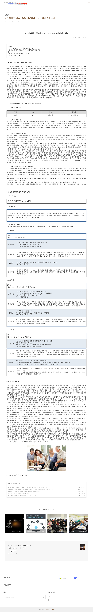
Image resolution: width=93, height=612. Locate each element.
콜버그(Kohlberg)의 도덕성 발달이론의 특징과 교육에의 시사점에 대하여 (26, 487)
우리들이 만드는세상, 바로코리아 (19, 545)
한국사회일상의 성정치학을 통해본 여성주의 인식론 (21, 495)
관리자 (53, 609)
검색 (43, 597)
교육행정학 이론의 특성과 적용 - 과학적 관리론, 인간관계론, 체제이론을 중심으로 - (29, 489)
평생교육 (10, 483)
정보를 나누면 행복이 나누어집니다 (17, 548)
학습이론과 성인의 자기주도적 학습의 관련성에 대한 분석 (23, 491)
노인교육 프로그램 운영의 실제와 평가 (18, 493)
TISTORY (47, 609)
